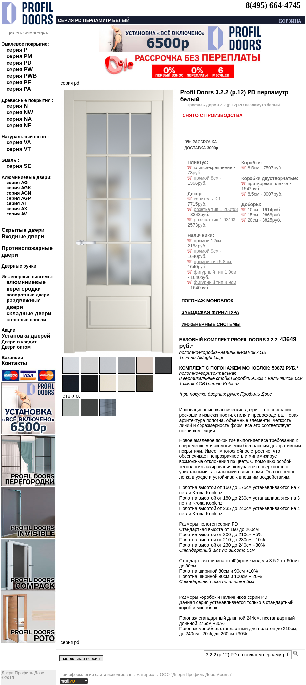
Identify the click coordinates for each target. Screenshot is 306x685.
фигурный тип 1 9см (215, 272)
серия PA (18, 89)
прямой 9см (207, 251)
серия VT (18, 149)
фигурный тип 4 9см (215, 282)
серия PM (19, 56)
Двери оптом (16, 347)
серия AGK (18, 187)
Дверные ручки (18, 266)
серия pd (69, 83)
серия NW (19, 112)
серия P (16, 50)
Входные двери (22, 236)
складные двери (28, 314)
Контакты (14, 363)
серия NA (19, 119)
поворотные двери (27, 294)
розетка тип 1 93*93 (215, 219)
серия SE (18, 166)
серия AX (16, 208)
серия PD (18, 63)
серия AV (16, 213)
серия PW (19, 69)
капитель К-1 (208, 198)
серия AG (17, 182)
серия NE (18, 125)
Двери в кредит (18, 341)
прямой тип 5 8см (213, 261)
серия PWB (21, 76)
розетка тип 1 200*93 (216, 209)
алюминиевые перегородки (26, 285)
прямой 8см (207, 178)
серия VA (18, 142)
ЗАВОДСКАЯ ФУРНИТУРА (210, 312)
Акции (8, 330)
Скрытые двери (22, 230)
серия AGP (18, 198)
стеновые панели (26, 319)
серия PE (18, 82)
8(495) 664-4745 (273, 5)
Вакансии (12, 357)
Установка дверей (25, 336)
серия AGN (18, 193)
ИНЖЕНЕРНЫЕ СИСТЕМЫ (210, 324)
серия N (17, 106)
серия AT (16, 203)
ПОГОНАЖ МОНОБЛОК (207, 300)
